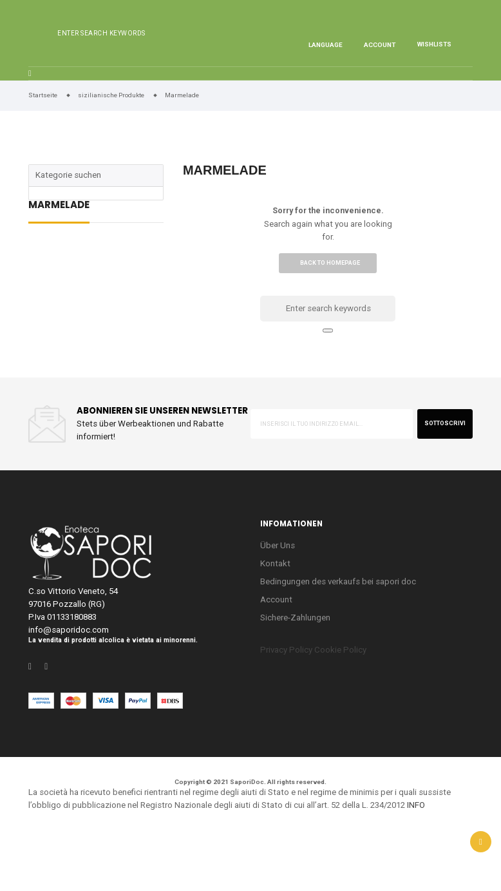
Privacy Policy (286, 650)
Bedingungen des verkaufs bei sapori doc (338, 581)
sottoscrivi (445, 423)
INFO (416, 805)
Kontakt (275, 563)
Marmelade (59, 205)
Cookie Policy (340, 650)
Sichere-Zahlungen (295, 617)
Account (276, 599)
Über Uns (277, 545)
